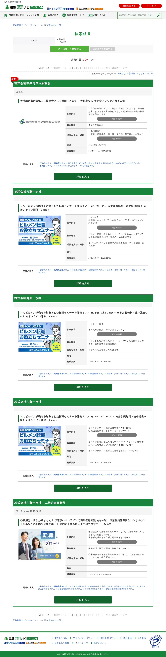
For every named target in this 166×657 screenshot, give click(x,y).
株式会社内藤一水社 (27, 191)
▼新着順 (131, 73)
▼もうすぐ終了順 (144, 73)
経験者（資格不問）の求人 (118, 270)
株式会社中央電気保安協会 (32, 83)
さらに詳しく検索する (69, 49)
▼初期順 (121, 73)
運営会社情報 (60, 638)
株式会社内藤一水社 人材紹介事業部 (40, 502)
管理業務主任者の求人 (94, 589)
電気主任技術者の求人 (104, 163)
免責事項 (141, 638)
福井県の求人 (45, 270)
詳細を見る (83, 176)
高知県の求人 (45, 163)
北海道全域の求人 (79, 270)
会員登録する (129, 6)
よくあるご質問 (61, 643)
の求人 (59, 163)
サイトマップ (81, 643)
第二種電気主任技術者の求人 (70, 589)
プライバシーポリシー (83, 638)
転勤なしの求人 (46, 166)
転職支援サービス (75, 15)
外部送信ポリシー (108, 638)
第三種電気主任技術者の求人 (80, 163)
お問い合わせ (100, 643)
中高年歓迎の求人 (87, 166)
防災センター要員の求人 (125, 586)
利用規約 (127, 638)
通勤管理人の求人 (96, 270)
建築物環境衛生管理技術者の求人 (120, 589)
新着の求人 (53, 15)
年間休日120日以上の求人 (67, 166)
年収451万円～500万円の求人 (128, 163)
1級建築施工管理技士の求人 (101, 586)
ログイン (151, 6)
